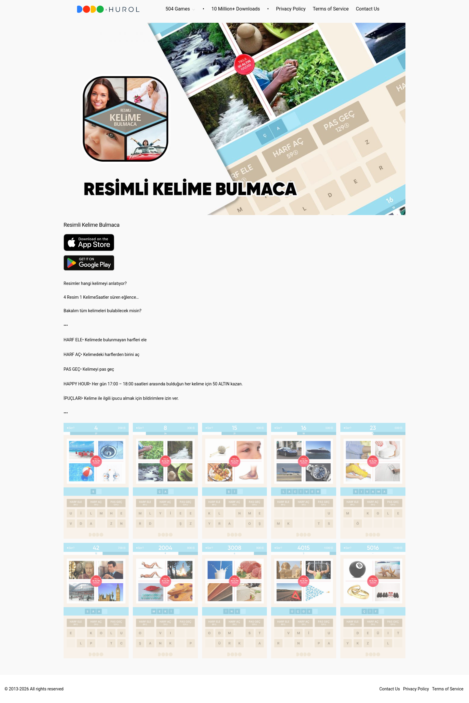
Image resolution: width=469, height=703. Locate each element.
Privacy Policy (291, 9)
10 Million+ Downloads (235, 9)
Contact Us (368, 9)
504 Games (178, 9)
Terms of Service (331, 9)
